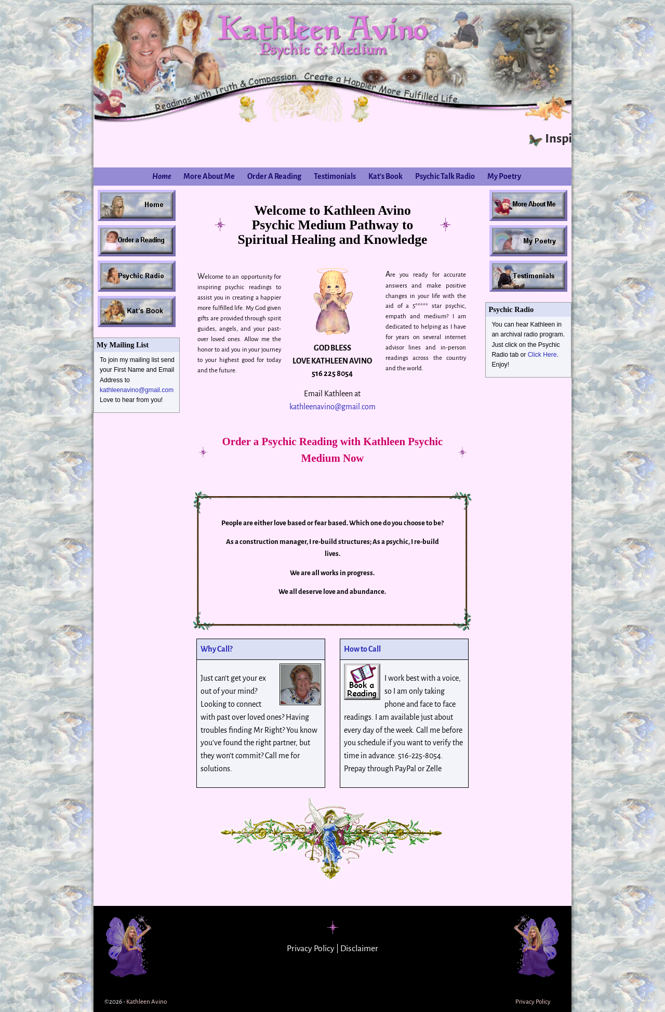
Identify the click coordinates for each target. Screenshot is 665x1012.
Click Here (542, 354)
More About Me (209, 176)
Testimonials (335, 176)
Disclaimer (359, 948)
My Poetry (504, 176)
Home (161, 176)
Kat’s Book (385, 176)
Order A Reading (274, 176)
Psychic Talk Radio (445, 176)
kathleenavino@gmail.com (137, 390)
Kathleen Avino (146, 1001)
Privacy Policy (311, 948)
